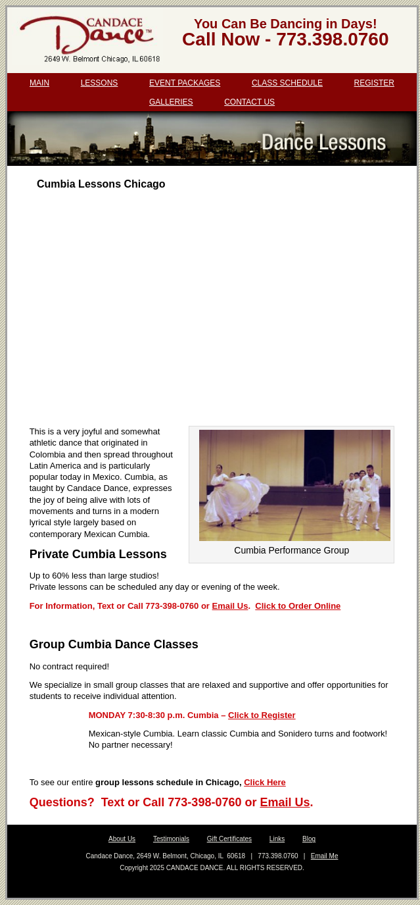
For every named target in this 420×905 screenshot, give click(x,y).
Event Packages (184, 83)
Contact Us (249, 102)
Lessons (99, 83)
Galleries (171, 102)
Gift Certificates (229, 838)
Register (374, 83)
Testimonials (171, 838)
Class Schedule (287, 83)
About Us (121, 838)
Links (277, 838)
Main (39, 83)
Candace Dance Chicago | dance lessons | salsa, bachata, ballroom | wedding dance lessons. (87, 40)
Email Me (324, 856)
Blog (308, 838)
